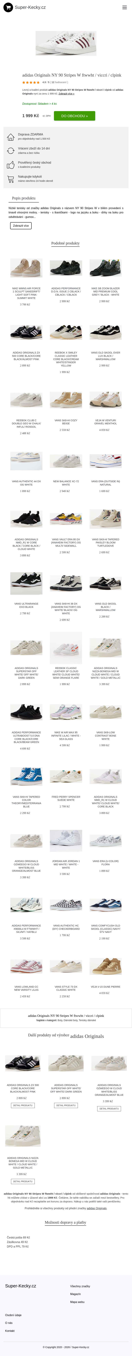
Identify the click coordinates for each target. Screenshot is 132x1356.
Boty (60, 1020)
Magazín (75, 1294)
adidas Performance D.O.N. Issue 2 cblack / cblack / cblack (66, 291)
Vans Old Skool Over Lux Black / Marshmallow (105, 355)
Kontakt (9, 1330)
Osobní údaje (13, 1315)
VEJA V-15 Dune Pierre (105, 986)
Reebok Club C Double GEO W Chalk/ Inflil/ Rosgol (26, 423)
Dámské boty (71, 1020)
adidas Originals (97, 1208)
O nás (9, 1322)
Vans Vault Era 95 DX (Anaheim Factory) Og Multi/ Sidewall (66, 542)
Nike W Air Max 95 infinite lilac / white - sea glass (66, 735)
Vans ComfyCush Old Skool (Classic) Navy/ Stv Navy (105, 928)
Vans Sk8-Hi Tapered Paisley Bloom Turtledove (105, 542)
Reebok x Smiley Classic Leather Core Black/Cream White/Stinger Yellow (66, 359)
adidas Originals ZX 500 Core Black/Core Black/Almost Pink (26, 355)
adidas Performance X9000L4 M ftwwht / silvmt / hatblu (26, 928)
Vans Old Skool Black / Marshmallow (105, 606)
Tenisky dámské (87, 1020)
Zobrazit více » (66, 93)
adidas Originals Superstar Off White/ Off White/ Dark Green (66, 1088)
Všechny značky (80, 1286)
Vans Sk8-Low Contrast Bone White (105, 735)
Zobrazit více (21, 225)
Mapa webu (77, 1302)
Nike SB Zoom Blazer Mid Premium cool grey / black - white (105, 291)
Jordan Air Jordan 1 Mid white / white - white (66, 864)
